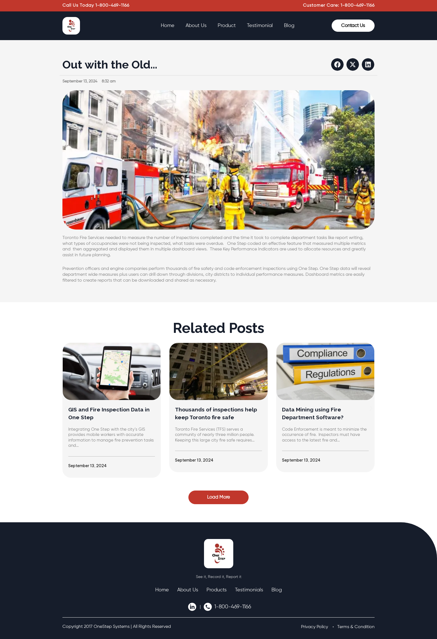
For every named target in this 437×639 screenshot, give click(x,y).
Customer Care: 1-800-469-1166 (339, 5)
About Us (196, 25)
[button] (337, 64)
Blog (289, 25)
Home (167, 25)
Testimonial (260, 25)
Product (227, 25)
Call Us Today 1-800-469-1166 (95, 5)
